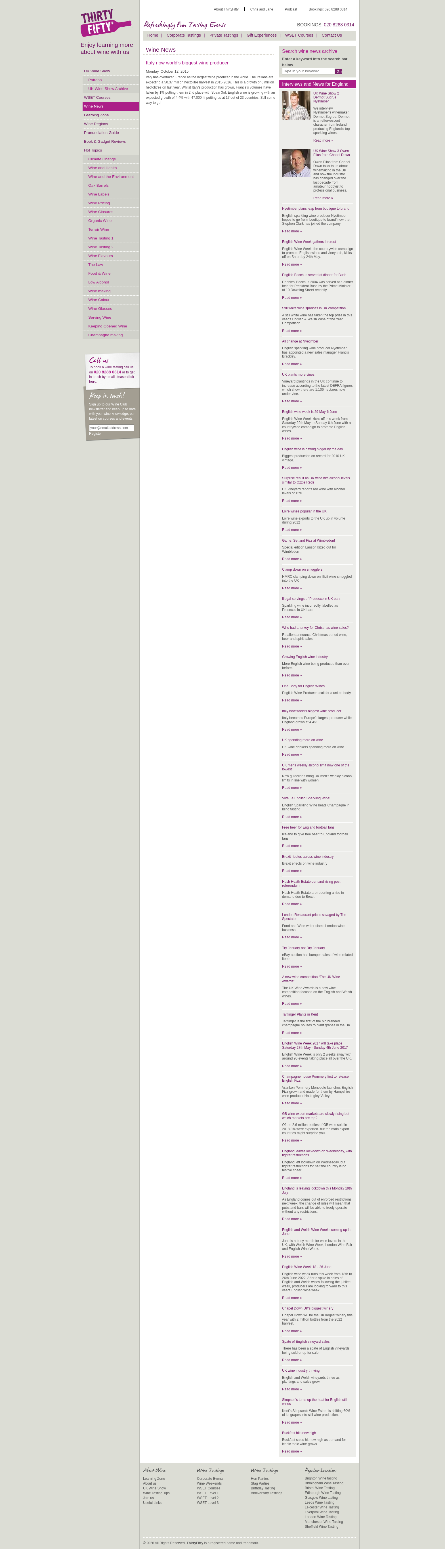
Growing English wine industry (305, 657)
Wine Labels (99, 194)
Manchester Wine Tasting (324, 1522)
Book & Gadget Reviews (105, 141)
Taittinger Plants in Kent (300, 1014)
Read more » (323, 140)
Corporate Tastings (184, 35)
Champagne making (105, 335)
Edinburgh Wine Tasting (323, 1493)
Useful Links (152, 1503)
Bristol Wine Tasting (320, 1488)
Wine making (99, 291)
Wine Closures (100, 212)
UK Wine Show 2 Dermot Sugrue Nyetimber (326, 97)
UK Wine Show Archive (108, 89)
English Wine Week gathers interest (309, 242)
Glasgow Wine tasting (321, 1498)
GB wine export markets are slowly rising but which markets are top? (315, 1116)
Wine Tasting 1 (101, 238)
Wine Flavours (100, 256)
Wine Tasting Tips (156, 1493)
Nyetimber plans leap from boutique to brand (315, 209)
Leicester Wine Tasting (322, 1507)
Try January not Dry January (303, 948)
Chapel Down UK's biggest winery (307, 1308)
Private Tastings (223, 35)
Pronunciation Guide (101, 133)
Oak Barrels (98, 185)
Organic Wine (100, 220)
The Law (95, 264)
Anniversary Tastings (266, 1493)
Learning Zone (96, 115)
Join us (148, 1498)
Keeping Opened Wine (107, 326)
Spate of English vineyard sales (305, 1342)
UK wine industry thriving (301, 1371)
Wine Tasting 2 (101, 247)
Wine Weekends (209, 1483)
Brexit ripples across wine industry (307, 857)
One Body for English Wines (303, 686)
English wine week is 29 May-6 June (309, 412)
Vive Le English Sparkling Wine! (306, 798)
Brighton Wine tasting (321, 1478)
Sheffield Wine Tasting (321, 1527)
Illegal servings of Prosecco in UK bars (311, 599)
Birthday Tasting (263, 1488)
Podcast (291, 9)
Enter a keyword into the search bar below (314, 62)
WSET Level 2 (208, 1498)
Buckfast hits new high (299, 1433)
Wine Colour (99, 300)
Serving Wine (99, 317)
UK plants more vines (298, 375)
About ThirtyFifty (226, 9)
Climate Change (102, 159)
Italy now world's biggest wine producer (311, 711)
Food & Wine (99, 273)
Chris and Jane (261, 9)
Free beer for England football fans (308, 827)
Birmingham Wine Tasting (324, 1483)
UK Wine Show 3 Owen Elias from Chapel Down (331, 153)
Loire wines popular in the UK (304, 511)
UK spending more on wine (302, 740)
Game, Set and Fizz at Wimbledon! (308, 541)
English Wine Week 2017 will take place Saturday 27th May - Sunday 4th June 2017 (315, 1045)
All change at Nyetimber (300, 341)
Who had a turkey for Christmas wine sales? (315, 628)
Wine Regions (96, 124)
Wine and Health (102, 168)
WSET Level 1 (208, 1493)
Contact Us (332, 35)
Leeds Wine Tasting (320, 1502)
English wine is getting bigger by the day (312, 449)
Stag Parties (260, 1483)
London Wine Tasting (321, 1517)
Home (152, 35)
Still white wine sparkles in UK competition (314, 308)
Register (95, 434)
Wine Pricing (99, 203)
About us (149, 1483)
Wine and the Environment (111, 177)
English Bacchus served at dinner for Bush (314, 275)
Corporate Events (210, 1479)
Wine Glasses (100, 308)
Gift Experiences (262, 35)
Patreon (95, 80)
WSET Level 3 (208, 1503)
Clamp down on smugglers (302, 569)
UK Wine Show (97, 71)
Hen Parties (260, 1479)
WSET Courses (97, 97)
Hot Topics (93, 150)
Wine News (94, 106)
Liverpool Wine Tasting (322, 1512)
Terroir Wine (98, 229)
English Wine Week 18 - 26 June (306, 1267)
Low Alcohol (98, 282)
